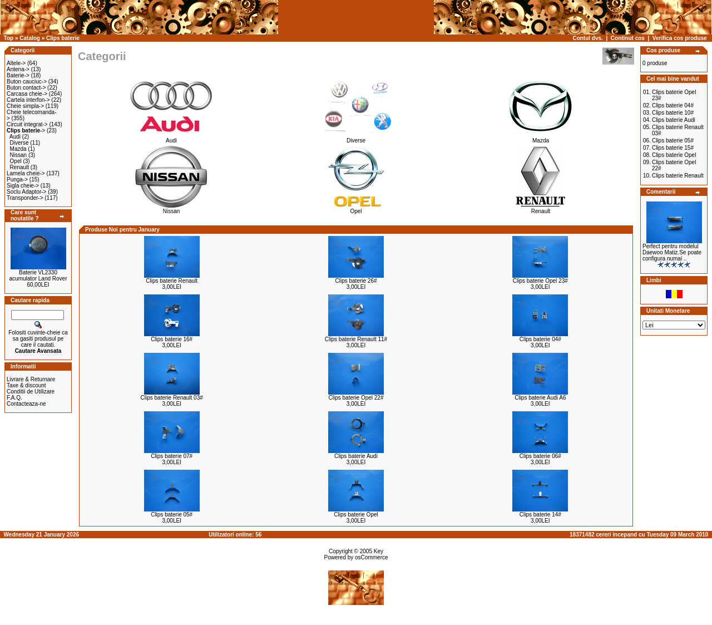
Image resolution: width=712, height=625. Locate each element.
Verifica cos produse (679, 38)
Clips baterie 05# (171, 514)
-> (26, 130)
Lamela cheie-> (26, 173)
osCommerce (371, 557)
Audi (15, 137)
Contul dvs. (587, 38)
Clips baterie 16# (171, 339)
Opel (16, 161)
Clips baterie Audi (356, 456)
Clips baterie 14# (540, 514)
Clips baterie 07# (171, 456)
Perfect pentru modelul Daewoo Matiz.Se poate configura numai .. (671, 252)
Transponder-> (25, 198)
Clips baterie (63, 38)
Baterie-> (18, 75)
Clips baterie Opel (356, 514)
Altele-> (16, 63)
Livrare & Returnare (31, 379)
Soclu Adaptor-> (26, 192)
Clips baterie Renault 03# (172, 398)
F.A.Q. (14, 398)
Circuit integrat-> (27, 124)
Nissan (18, 155)
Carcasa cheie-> (27, 94)
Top (9, 38)
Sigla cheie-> (23, 186)
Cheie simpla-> (25, 106)
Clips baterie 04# (540, 339)
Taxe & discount (26, 385)
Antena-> (18, 69)
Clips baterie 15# (673, 148)
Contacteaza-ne (26, 404)
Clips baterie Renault (171, 281)
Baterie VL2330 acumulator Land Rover (38, 275)
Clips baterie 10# (673, 113)
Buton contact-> (26, 88)
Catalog (29, 38)
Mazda (18, 149)
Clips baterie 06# (540, 456)
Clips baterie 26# (356, 281)
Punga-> (17, 179)
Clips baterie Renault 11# (356, 339)
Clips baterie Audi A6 (540, 398)
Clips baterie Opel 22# (356, 398)
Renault (19, 167)
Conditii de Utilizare (31, 391)
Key (378, 551)
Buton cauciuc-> (27, 81)
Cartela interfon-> (28, 100)
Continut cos (628, 38)
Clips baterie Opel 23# (540, 281)
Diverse (19, 143)
